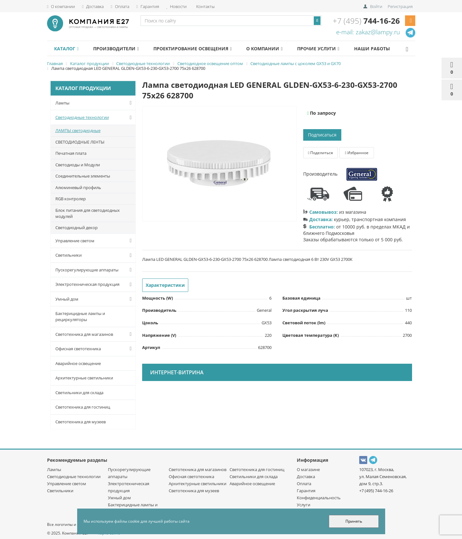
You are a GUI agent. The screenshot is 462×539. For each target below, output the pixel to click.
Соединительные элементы (82, 176)
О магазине (308, 469)
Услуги (303, 505)
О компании (61, 6)
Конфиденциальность (319, 498)
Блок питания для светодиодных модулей (87, 213)
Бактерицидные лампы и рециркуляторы (80, 316)
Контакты (205, 6)
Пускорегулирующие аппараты (94, 270)
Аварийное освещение (78, 363)
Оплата (120, 6)
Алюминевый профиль (78, 187)
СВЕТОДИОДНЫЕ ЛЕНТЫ (79, 142)
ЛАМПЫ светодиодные (78, 130)
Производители (120, 49)
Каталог (68, 49)
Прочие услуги (331, 49)
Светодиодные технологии (94, 117)
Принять (353, 521)
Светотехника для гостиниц (82, 407)
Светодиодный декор (76, 227)
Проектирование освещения (200, 49)
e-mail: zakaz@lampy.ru (368, 32)
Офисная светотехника (94, 348)
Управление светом (94, 240)
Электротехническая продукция (94, 284)
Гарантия (147, 6)
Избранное (356, 152)
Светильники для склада (79, 392)
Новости (176, 6)
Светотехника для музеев (80, 422)
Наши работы (388, 49)
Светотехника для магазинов (94, 334)
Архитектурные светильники (84, 378)
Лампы (94, 103)
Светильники (94, 255)
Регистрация (400, 6)
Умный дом (94, 299)
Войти (376, 6)
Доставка (93, 6)
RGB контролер (70, 199)
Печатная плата (70, 153)
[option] (219, 164)
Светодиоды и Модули (77, 165)
